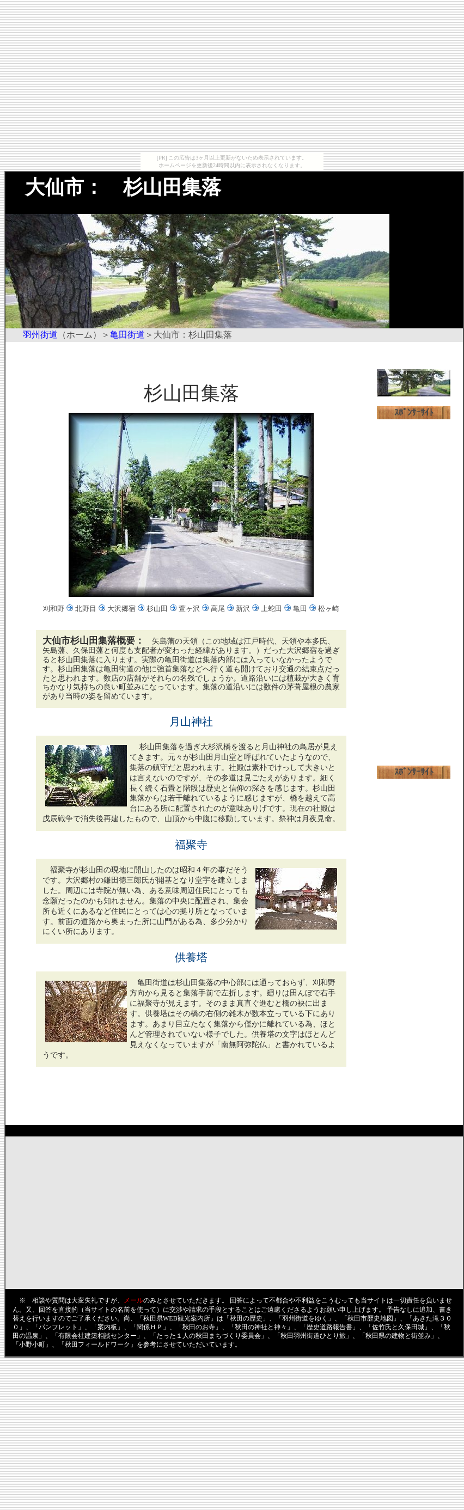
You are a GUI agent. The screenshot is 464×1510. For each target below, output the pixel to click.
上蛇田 (271, 608)
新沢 (243, 608)
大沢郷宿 (121, 608)
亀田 (300, 608)
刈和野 (53, 608)
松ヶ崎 (328, 608)
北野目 (85, 608)
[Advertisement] (232, 76)
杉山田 (157, 608)
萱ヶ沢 (189, 608)
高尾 (218, 608)
